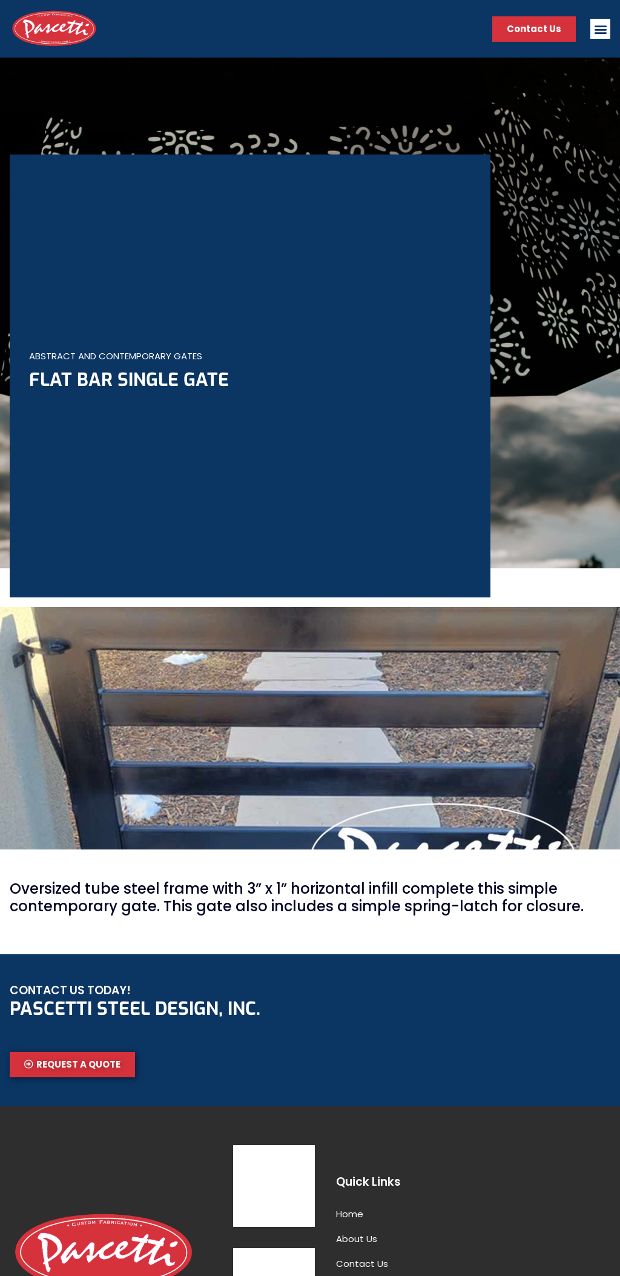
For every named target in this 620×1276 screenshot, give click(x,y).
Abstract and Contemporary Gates (115, 356)
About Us (356, 1238)
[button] (600, 29)
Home (349, 1214)
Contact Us (362, 1263)
